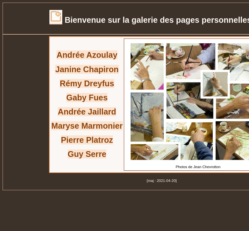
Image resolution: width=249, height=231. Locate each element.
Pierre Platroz (87, 139)
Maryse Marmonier (87, 125)
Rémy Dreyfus (87, 83)
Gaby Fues (87, 97)
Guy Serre (87, 154)
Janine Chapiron (86, 69)
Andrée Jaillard (87, 111)
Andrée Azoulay (86, 54)
